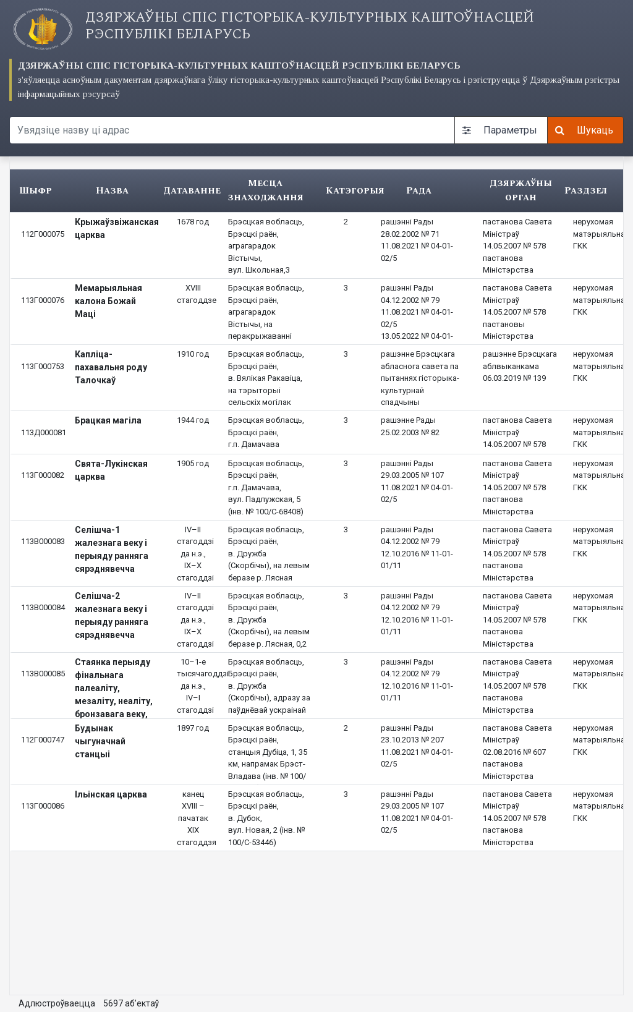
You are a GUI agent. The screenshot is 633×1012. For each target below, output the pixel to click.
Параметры (499, 130)
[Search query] (232, 130)
